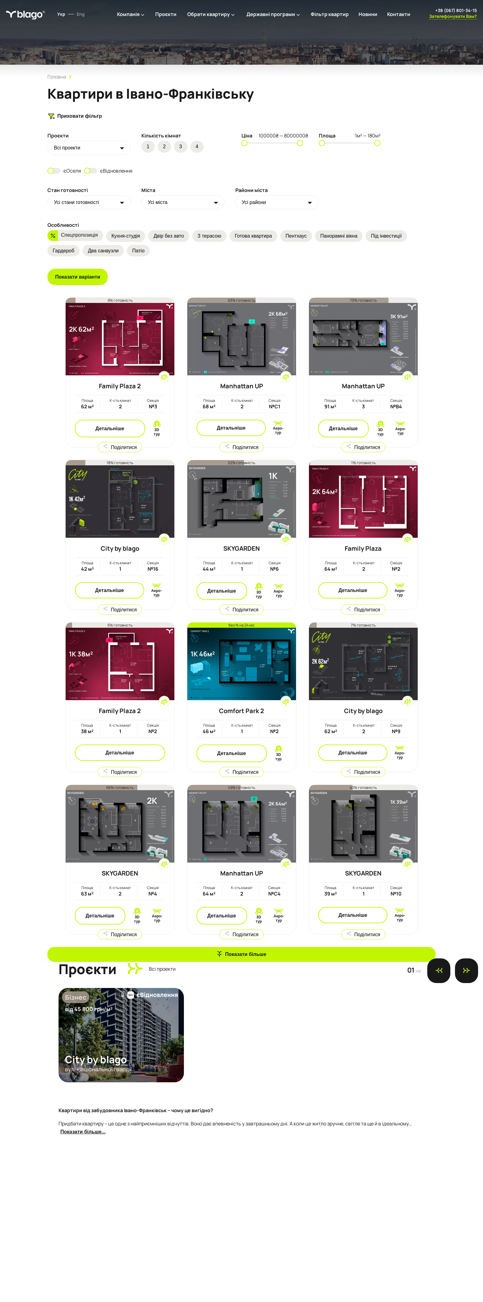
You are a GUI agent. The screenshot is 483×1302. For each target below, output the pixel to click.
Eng (81, 14)
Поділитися (124, 447)
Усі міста (158, 202)
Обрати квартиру (208, 14)
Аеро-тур (278, 430)
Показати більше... (83, 1131)
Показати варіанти (77, 277)
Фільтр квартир (330, 14)
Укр (61, 14)
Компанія (128, 14)
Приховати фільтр (74, 116)
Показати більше (245, 954)
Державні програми (270, 14)
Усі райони (254, 202)
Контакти (398, 14)
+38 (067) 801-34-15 (456, 10)
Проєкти (166, 14)
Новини (368, 14)
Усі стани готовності (76, 202)
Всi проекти (67, 147)
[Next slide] (466, 970)
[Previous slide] (438, 970)
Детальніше (109, 428)
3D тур (157, 432)
